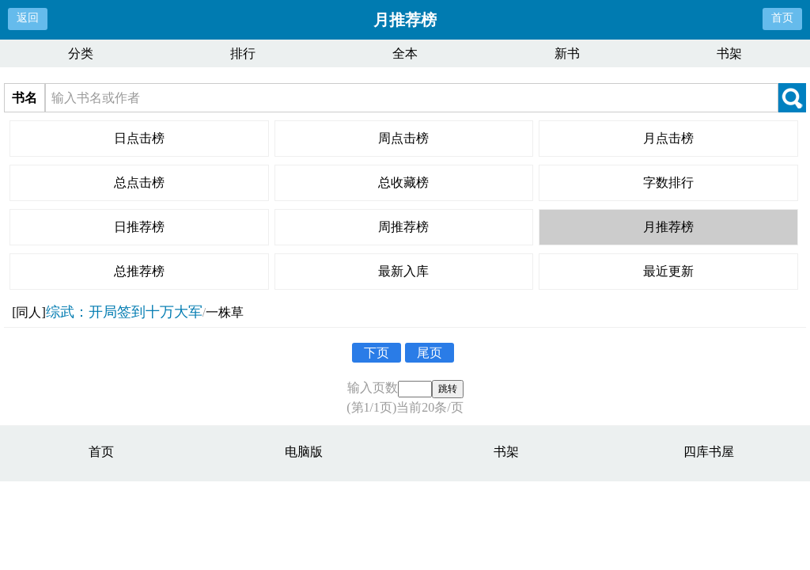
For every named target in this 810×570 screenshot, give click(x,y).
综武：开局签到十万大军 (124, 312)
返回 (28, 18)
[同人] (29, 312)
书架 (729, 53)
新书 (567, 53)
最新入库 (403, 271)
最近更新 (668, 271)
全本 (405, 53)
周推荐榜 (403, 227)
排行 (242, 53)
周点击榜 (403, 138)
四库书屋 (708, 451)
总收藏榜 (403, 182)
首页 (782, 18)
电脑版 (304, 451)
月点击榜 (668, 138)
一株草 (225, 312)
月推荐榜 (668, 227)
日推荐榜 (139, 227)
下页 (376, 352)
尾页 (429, 352)
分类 (80, 53)
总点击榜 (139, 182)
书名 (24, 97)
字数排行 (668, 182)
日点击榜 (139, 138)
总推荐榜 (139, 271)
